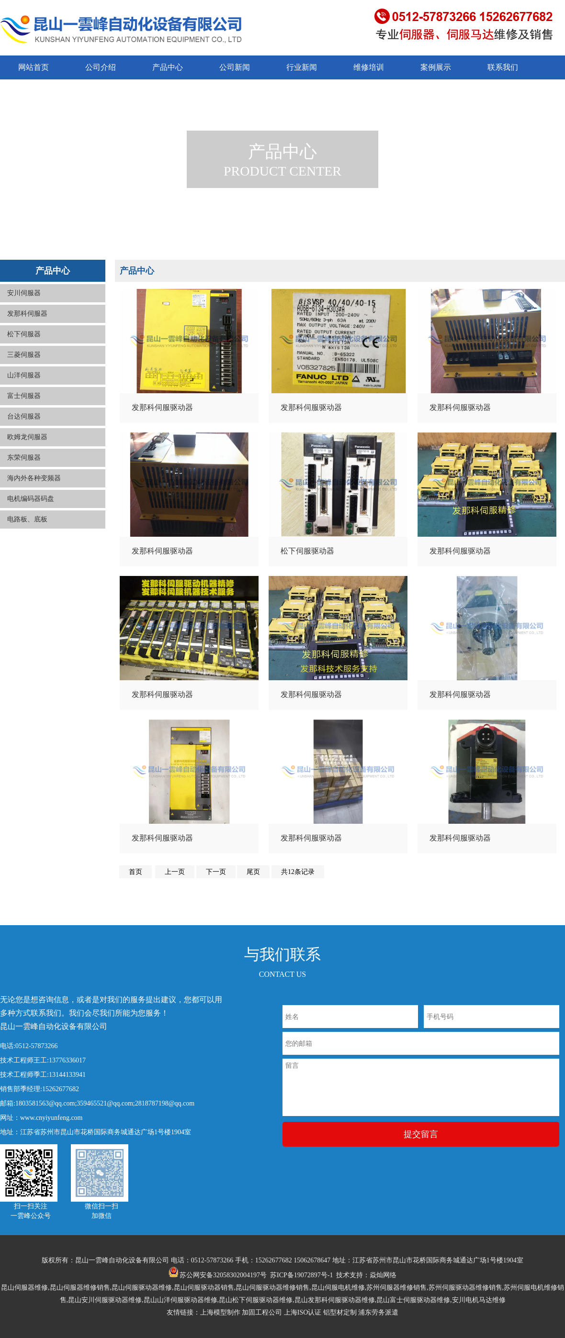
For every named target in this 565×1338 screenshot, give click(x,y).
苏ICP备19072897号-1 (301, 1275)
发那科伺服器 (27, 313)
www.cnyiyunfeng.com (51, 1117)
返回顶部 (545, 1299)
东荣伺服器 (24, 457)
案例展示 (435, 67)
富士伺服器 (24, 395)
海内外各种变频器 (34, 478)
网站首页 (33, 67)
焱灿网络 (383, 1275)
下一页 (216, 871)
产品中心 (167, 67)
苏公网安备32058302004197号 (218, 1275)
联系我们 (502, 67)
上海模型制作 (220, 1312)
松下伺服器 (24, 334)
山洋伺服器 (24, 375)
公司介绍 (100, 67)
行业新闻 (301, 67)
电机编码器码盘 (30, 498)
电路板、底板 (27, 519)
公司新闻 (234, 67)
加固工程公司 (262, 1312)
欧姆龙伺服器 (27, 437)
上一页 (175, 871)
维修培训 (368, 67)
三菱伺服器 (24, 354)
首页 (135, 871)
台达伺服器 (24, 416)
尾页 (253, 871)
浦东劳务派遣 (378, 1312)
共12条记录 (298, 871)
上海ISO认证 (303, 1312)
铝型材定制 (340, 1312)
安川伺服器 (24, 293)
